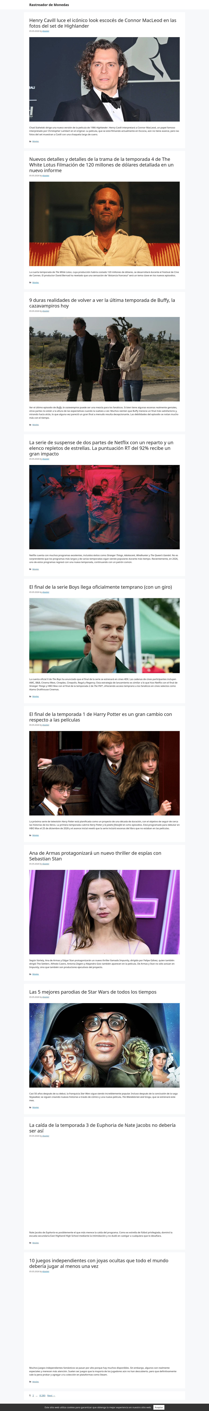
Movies (35, 141)
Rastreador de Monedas (49, 4)
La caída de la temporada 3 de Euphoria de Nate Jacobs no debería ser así (102, 1128)
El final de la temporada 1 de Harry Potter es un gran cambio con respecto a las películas (100, 717)
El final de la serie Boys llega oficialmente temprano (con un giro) (100, 587)
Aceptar (159, 1407)
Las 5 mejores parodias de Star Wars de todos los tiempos (92, 992)
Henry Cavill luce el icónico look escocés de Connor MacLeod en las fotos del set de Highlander (102, 23)
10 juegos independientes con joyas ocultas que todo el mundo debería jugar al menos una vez (98, 1263)
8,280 (42, 1395)
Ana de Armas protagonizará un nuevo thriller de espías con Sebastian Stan (95, 856)
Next (51, 1395)
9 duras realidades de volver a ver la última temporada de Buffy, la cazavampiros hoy (102, 303)
